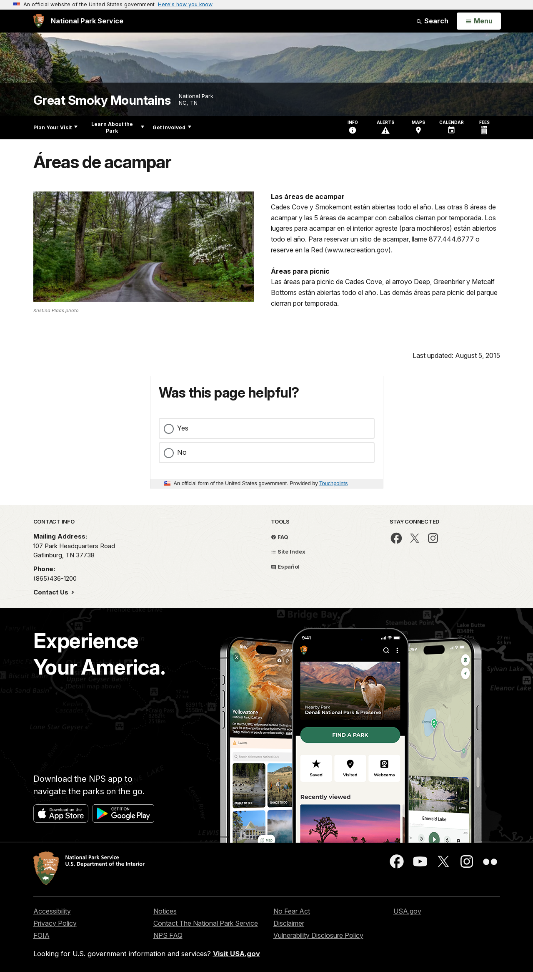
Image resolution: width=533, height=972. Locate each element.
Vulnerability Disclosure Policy (318, 935)
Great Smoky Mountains (102, 100)
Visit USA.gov (236, 953)
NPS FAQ (168, 935)
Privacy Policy (55, 923)
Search (432, 21)
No (182, 452)
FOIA (41, 935)
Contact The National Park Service (205, 923)
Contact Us (51, 592)
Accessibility (52, 911)
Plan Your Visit (55, 127)
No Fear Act (291, 911)
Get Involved (172, 127)
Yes (182, 428)
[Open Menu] (478, 21)
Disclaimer (288, 923)
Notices (165, 911)
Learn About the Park (117, 127)
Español (285, 566)
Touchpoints (333, 483)
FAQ (279, 537)
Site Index (288, 551)
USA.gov (407, 911)
